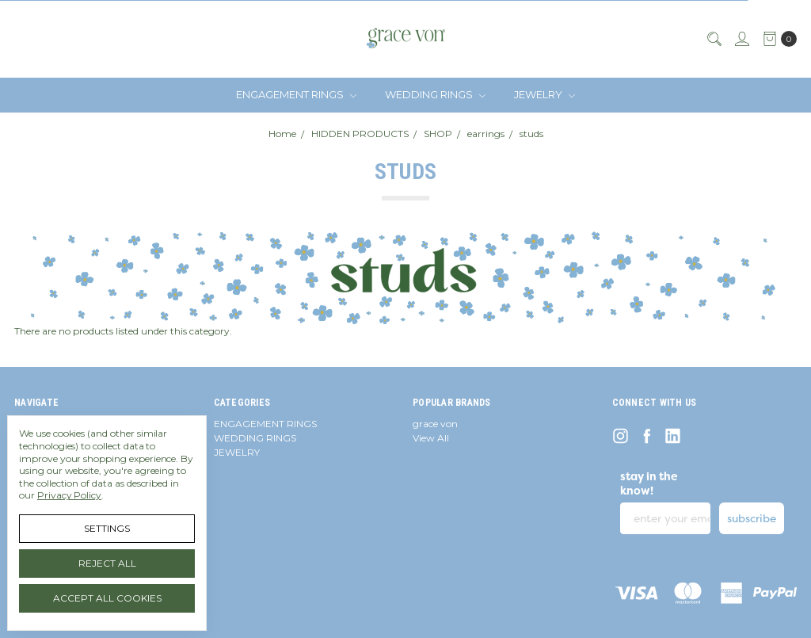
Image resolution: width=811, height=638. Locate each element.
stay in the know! (649, 483)
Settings (107, 528)
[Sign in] (741, 38)
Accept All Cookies (107, 598)
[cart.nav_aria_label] (776, 38)
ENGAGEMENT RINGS (296, 94)
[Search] (713, 38)
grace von (435, 424)
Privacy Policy (69, 495)
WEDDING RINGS (435, 94)
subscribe (751, 518)
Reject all (107, 563)
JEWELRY (544, 94)
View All (431, 438)
